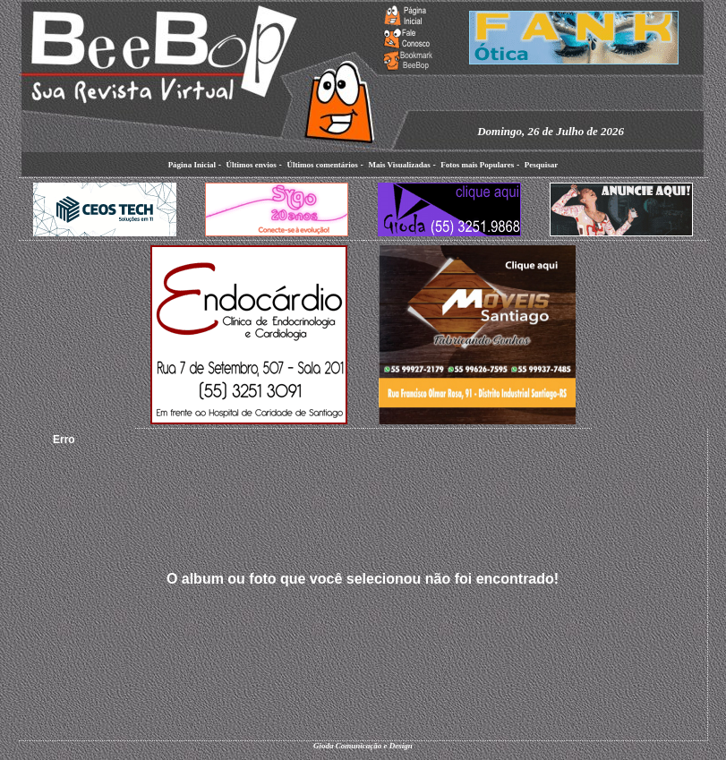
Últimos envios (251, 164)
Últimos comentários (321, 164)
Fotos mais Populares (477, 164)
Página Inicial (192, 164)
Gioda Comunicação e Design (363, 745)
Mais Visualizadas (399, 164)
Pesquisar (542, 164)
